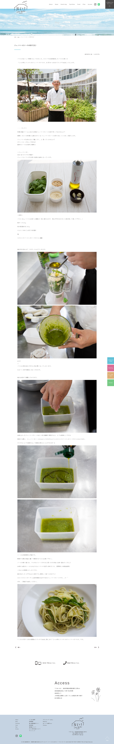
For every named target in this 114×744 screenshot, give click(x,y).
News (56, 4)
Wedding (45, 721)
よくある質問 (32, 719)
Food (78, 4)
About (51, 4)
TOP (15, 37)
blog (18, 37)
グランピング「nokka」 (48, 719)
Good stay (64, 4)
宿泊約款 (31, 725)
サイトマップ (32, 730)
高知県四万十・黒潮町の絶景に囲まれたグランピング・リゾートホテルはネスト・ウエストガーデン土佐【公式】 (48, 741)
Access (90, 4)
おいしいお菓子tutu (47, 723)
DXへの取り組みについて (34, 728)
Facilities (72, 4)
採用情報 (31, 721)
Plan (84, 4)
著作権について (32, 727)
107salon (45, 725)
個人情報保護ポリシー (34, 723)
